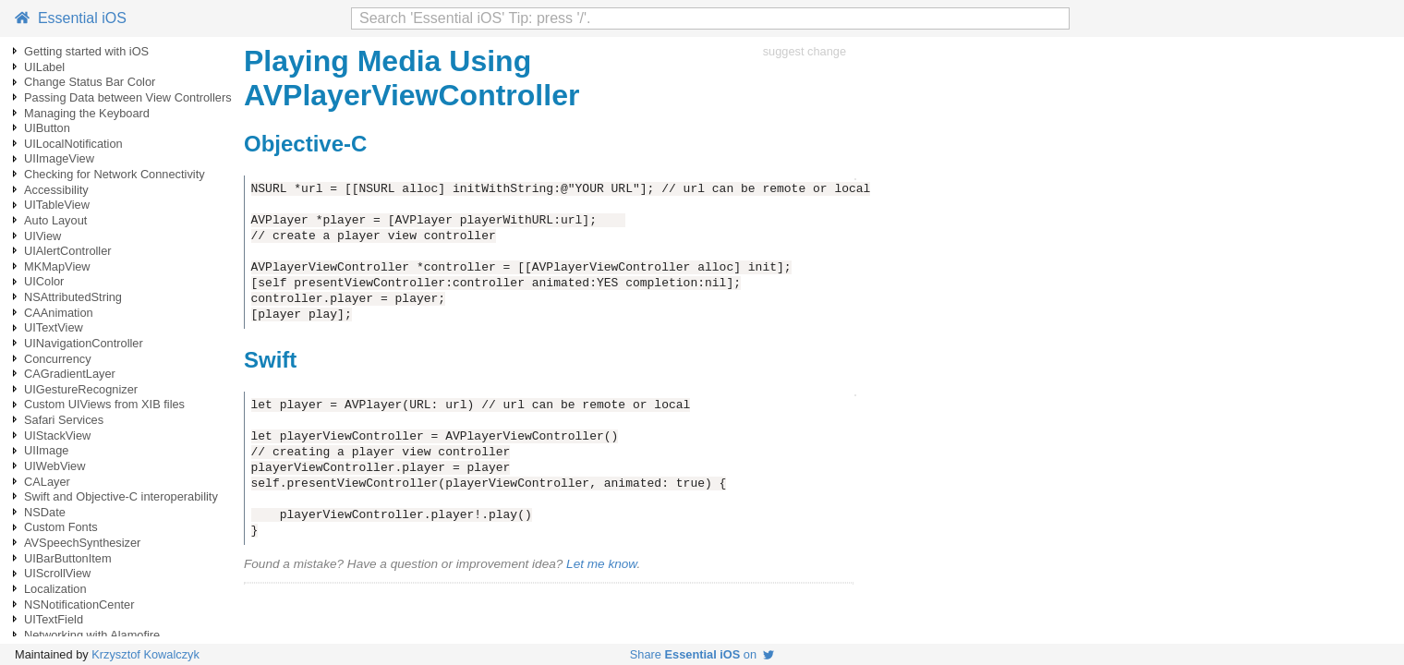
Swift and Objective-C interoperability (121, 496)
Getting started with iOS (86, 51)
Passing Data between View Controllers (128, 97)
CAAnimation (58, 313)
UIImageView (59, 158)
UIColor (44, 281)
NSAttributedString (73, 297)
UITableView (57, 205)
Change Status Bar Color (89, 82)
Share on (702, 654)
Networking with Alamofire (92, 635)
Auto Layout (55, 220)
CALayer (47, 482)
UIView (42, 236)
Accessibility (56, 190)
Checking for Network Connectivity (114, 174)
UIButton (47, 128)
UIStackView (57, 435)
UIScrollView (57, 573)
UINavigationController (83, 343)
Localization (55, 589)
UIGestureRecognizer (81, 389)
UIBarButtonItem (68, 558)
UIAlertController (68, 251)
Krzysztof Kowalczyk (145, 654)
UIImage (46, 450)
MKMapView (57, 266)
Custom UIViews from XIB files (104, 404)
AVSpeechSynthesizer (82, 543)
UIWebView (54, 466)
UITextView (53, 327)
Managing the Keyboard (87, 113)
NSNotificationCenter (79, 604)
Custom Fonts (61, 527)
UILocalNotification (73, 144)
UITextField (53, 619)
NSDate (45, 512)
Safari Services (63, 420)
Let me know (601, 564)
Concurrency (57, 359)
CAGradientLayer (69, 374)
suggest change (804, 51)
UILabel (44, 67)
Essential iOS (71, 18)
